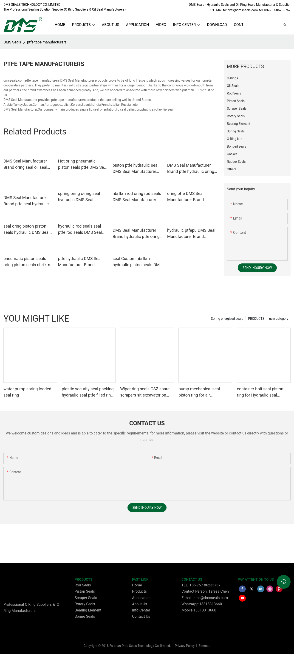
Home (137, 585)
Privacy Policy (185, 646)
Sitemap (204, 646)
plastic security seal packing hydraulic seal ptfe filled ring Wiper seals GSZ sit (88, 392)
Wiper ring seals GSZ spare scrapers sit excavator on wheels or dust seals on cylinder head (145, 392)
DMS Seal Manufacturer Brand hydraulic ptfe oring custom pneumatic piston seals (136, 234)
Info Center (141, 610)
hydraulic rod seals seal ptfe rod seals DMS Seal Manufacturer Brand (80, 229)
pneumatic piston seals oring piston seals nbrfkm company (26, 262)
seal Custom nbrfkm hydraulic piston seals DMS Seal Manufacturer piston (137, 262)
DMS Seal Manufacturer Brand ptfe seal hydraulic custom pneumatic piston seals (26, 201)
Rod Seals (83, 585)
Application (141, 598)
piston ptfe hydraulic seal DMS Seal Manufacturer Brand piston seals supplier (137, 168)
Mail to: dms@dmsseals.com (234, 10)
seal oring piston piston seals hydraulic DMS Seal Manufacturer (26, 229)
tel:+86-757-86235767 (275, 10)
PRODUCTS (256, 318)
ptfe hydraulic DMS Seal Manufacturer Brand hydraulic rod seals (80, 262)
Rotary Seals (85, 604)
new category (278, 318)
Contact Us (141, 616)
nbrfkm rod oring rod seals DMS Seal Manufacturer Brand (137, 197)
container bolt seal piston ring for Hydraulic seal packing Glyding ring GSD (260, 392)
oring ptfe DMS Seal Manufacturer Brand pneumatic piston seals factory (188, 197)
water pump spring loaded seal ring (27, 391)
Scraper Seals (86, 598)
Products (139, 591)
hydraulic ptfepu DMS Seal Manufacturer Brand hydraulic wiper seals (191, 234)
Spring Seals (85, 616)
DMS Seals (12, 42)
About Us (139, 604)
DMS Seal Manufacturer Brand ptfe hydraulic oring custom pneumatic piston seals (190, 168)
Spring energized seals (227, 318)
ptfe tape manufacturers (47, 42)
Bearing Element (88, 610)
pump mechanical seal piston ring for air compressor (199, 392)
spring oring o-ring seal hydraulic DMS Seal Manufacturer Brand (79, 197)
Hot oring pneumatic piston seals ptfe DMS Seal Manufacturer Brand (82, 164)
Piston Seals (85, 591)
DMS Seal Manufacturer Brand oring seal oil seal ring (25, 164)
